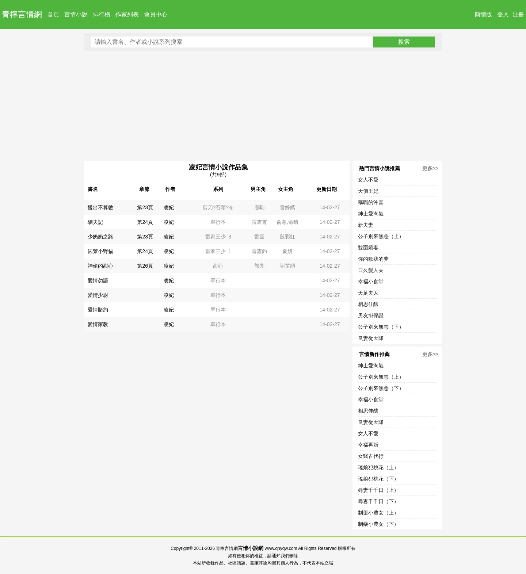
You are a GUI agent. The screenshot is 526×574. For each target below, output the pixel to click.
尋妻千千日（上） (378, 490)
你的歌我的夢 (373, 259)
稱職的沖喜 (371, 202)
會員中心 (155, 14)
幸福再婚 (368, 445)
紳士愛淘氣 (371, 214)
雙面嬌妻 (368, 247)
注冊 (518, 14)
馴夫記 (95, 222)
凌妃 (169, 207)
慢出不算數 (100, 207)
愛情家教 (98, 324)
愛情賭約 (98, 310)
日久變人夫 (371, 270)
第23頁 (145, 207)
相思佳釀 (368, 304)
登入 (503, 14)
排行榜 (101, 14)
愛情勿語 (98, 280)
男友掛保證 (371, 315)
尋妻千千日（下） (378, 501)
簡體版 (483, 14)
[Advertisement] (263, 106)
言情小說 (76, 14)
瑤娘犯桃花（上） (378, 467)
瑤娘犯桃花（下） (378, 479)
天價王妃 (368, 191)
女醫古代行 (371, 456)
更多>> (430, 168)
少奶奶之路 (100, 237)
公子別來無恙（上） (381, 236)
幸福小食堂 (371, 281)
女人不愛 (368, 180)
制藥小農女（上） (378, 513)
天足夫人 (368, 293)
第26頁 (145, 266)
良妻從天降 (371, 338)
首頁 (53, 14)
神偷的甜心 (100, 266)
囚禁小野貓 (100, 251)
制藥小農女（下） (378, 524)
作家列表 (127, 14)
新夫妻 (365, 225)
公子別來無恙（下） (381, 327)
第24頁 (145, 222)
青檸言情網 (22, 14)
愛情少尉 (98, 295)
